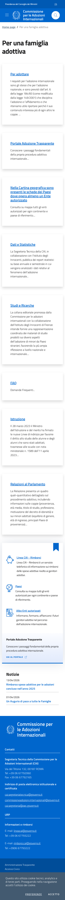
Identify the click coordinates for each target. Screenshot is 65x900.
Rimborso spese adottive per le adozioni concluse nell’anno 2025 (30, 686)
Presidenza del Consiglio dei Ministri (21, 4)
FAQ (13, 383)
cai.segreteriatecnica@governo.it (23, 794)
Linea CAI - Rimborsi (29, 557)
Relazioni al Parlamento (27, 484)
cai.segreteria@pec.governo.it (22, 806)
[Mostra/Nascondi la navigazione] (7, 15)
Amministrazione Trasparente (20, 865)
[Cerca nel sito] (55, 15)
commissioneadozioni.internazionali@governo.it (32, 800)
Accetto (53, 894)
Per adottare (19, 74)
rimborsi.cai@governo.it (27, 843)
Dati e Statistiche (22, 244)
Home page (8, 27)
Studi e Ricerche (22, 305)
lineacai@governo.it (25, 831)
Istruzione (17, 419)
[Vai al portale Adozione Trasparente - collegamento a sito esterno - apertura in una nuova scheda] (32, 657)
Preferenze (33, 894)
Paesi (18, 586)
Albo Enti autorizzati (28, 611)
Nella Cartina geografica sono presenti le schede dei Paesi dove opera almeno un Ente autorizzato (32, 194)
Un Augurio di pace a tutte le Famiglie (28, 701)
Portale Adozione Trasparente (32, 143)
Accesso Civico (12, 869)
